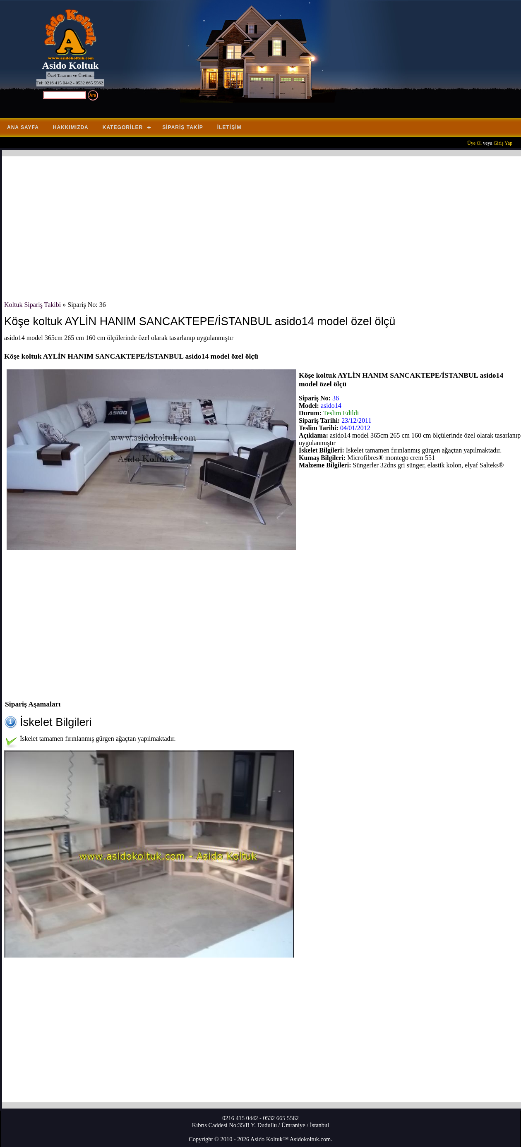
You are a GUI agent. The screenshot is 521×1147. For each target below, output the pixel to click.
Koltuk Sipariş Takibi (32, 304)
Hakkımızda (71, 127)
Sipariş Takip (182, 127)
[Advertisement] (252, 229)
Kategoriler (123, 127)
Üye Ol (474, 143)
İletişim (229, 127)
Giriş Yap (503, 143)
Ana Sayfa (23, 127)
